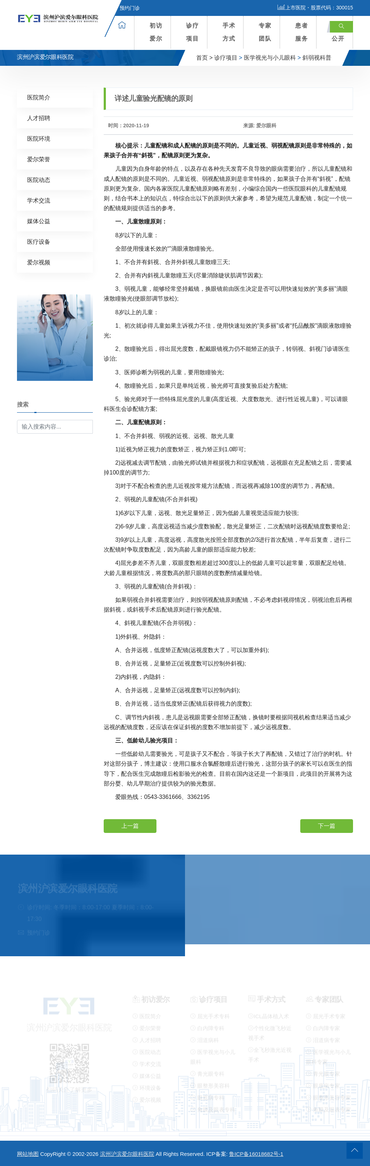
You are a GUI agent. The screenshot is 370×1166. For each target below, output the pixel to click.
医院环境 (38, 138)
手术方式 (229, 32)
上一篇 (130, 825)
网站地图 (28, 1154)
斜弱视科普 (316, 58)
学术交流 (38, 200)
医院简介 (38, 97)
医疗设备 (38, 241)
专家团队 (265, 32)
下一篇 (326, 825)
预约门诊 (125, 8)
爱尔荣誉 (38, 159)
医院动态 (38, 179)
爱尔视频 (38, 262)
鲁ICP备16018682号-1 (256, 1154)
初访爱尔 (156, 32)
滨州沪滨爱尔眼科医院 (127, 1154)
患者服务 (301, 32)
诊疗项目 (192, 32)
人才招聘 (38, 118)
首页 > (204, 58)
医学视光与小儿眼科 (270, 58)
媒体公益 (38, 221)
